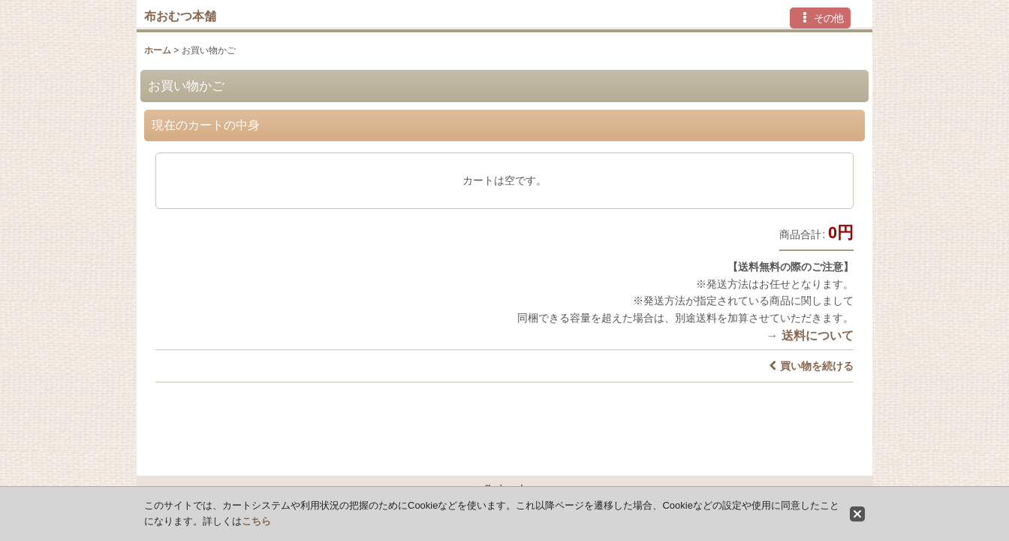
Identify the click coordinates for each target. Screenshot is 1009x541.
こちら (256, 521)
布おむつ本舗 (180, 16)
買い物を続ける (811, 366)
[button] (820, 18)
